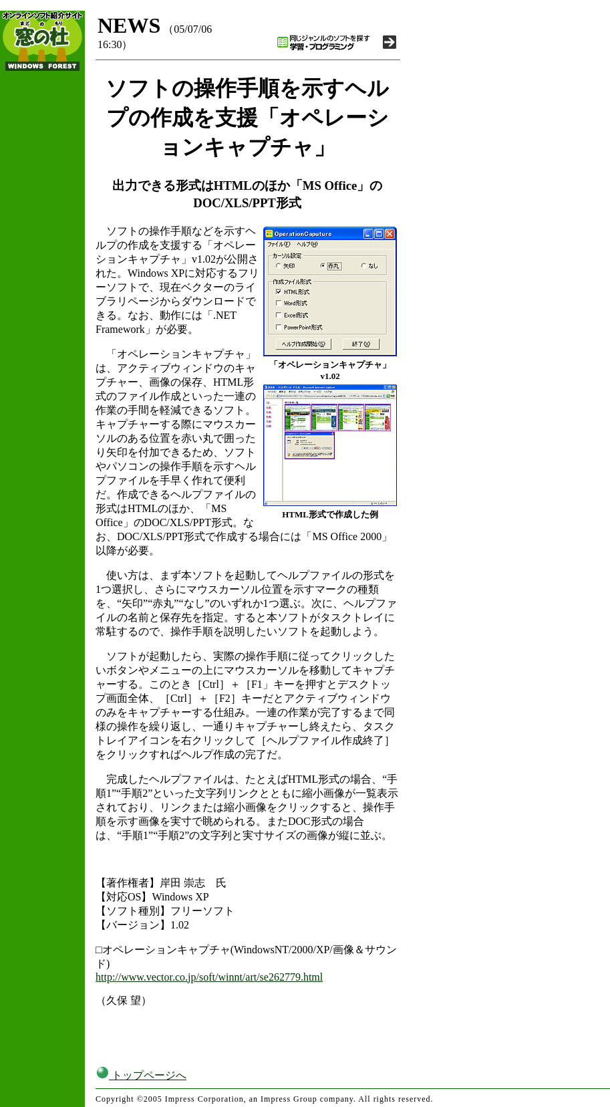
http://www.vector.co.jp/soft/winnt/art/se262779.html (209, 977)
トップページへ (141, 1075)
